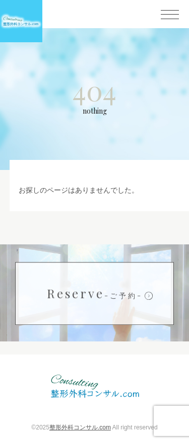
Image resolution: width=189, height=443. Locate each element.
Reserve (95, 294)
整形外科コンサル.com (80, 427)
